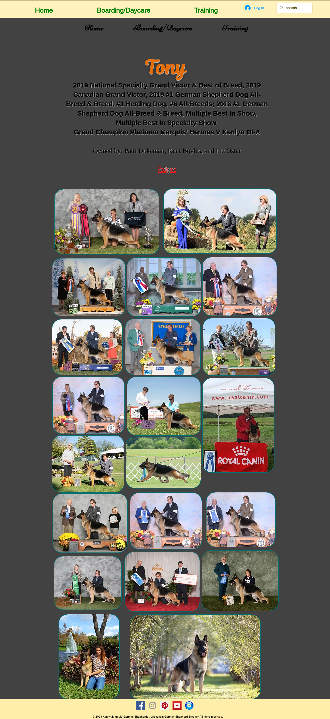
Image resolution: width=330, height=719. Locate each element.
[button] (123, 8)
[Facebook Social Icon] (140, 705)
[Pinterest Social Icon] (164, 705)
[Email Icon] (189, 705)
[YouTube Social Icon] (177, 705)
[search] (294, 8)
